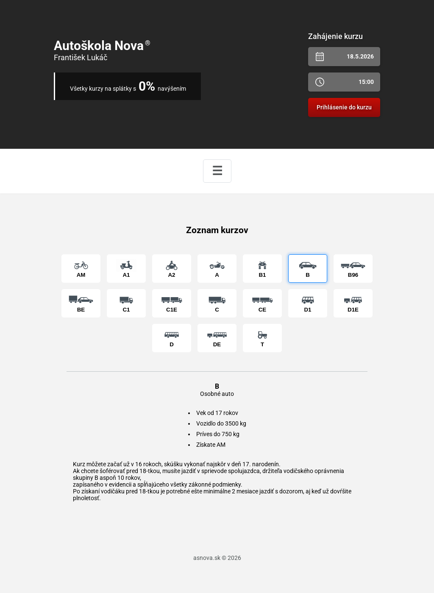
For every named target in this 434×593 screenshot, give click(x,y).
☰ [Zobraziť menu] (217, 171)
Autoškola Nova (102, 45)
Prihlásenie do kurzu (344, 107)
